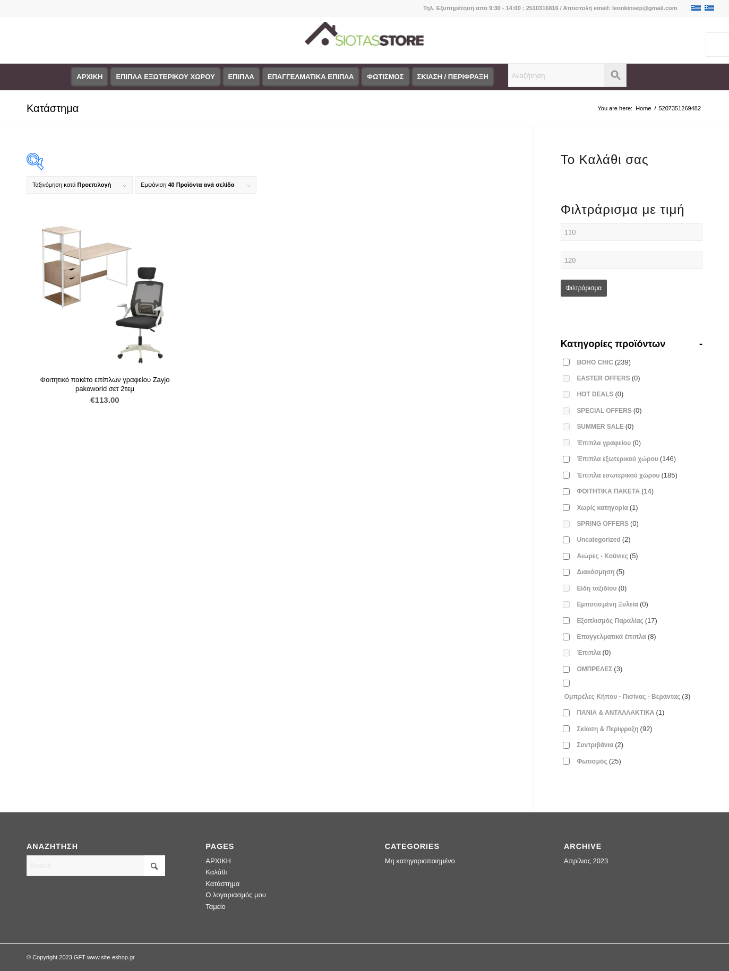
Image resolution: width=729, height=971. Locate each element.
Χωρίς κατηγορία (607, 507)
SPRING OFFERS (608, 523)
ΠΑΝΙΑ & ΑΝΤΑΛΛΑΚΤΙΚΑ (620, 712)
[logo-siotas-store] (364, 39)
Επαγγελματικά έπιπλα (616, 636)
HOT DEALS (600, 394)
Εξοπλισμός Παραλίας (617, 621)
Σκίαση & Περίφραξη (614, 729)
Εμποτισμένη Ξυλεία (612, 604)
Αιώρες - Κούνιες (607, 556)
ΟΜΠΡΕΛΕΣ (599, 669)
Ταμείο (215, 907)
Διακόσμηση (600, 572)
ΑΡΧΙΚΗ (218, 861)
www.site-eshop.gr (111, 957)
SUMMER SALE (605, 426)
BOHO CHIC (604, 362)
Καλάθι (216, 872)
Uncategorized (603, 539)
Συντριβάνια (600, 745)
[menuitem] (89, 77)
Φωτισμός (599, 761)
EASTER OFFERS (608, 378)
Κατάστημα (53, 108)
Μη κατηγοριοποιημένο (420, 861)
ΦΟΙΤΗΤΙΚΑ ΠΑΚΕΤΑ (615, 491)
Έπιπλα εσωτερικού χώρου (627, 475)
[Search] (96, 865)
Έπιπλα (594, 652)
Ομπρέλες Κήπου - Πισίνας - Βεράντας (627, 696)
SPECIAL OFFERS (609, 410)
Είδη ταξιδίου (602, 588)
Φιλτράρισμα (584, 288)
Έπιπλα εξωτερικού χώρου (626, 459)
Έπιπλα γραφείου (609, 443)
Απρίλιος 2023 (586, 861)
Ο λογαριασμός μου (235, 895)
